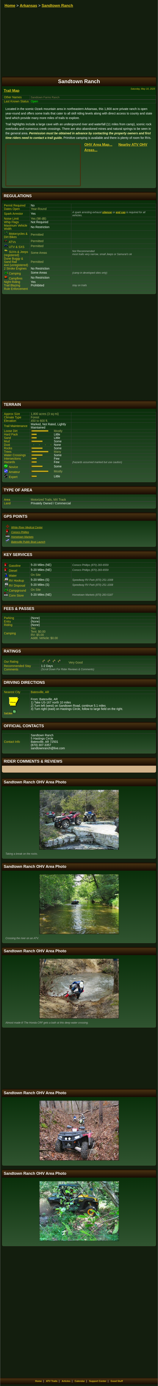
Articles (66, 1381)
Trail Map (11, 91)
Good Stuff (117, 1381)
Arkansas (28, 5)
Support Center (97, 1381)
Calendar (80, 1381)
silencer (107, 212)
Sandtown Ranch (57, 5)
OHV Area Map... (98, 145)
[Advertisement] (79, 347)
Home (10, 5)
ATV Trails (51, 1381)
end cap (120, 212)
